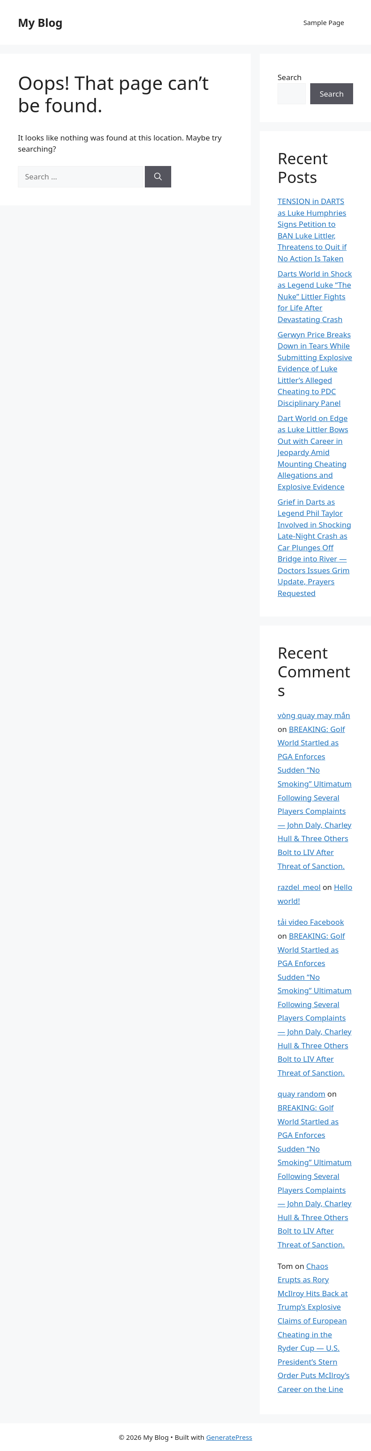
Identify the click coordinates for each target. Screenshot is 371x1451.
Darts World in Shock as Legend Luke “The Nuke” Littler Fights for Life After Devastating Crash (315, 296)
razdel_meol (299, 887)
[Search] (158, 176)
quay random (301, 1094)
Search (290, 77)
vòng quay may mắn (314, 715)
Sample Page (324, 22)
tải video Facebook (311, 922)
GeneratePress (229, 1437)
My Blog (40, 22)
